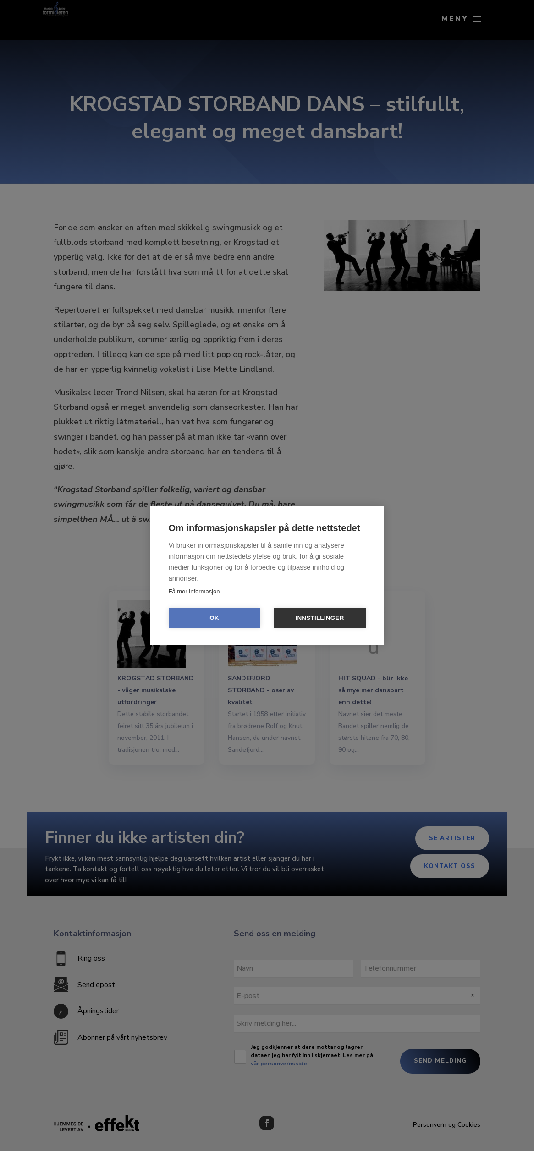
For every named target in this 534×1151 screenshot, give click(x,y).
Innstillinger (319, 617)
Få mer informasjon (194, 591)
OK (214, 617)
